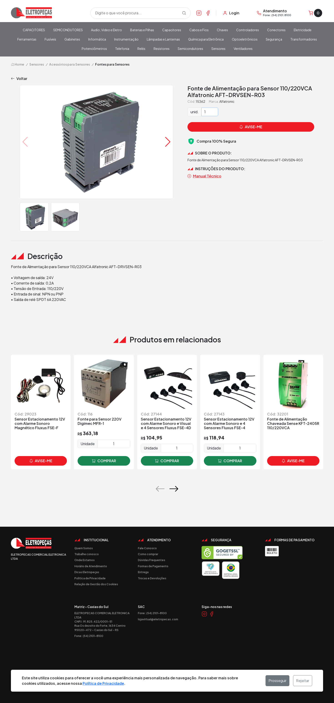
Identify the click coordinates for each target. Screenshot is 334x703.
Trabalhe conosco (86, 554)
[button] (168, 142)
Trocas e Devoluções (152, 578)
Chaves (222, 30)
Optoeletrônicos (245, 39)
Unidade (88, 443)
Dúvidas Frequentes (151, 560)
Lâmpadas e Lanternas (163, 39)
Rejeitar (302, 680)
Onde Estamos (84, 560)
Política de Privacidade (103, 683)
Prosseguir (277, 680)
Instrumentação (126, 39)
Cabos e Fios (199, 30)
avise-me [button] (250, 127)
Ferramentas (26, 39)
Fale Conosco (147, 548)
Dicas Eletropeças (86, 572)
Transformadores (303, 39)
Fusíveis (50, 39)
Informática (97, 39)
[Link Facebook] (208, 12)
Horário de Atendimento (90, 566)
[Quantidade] (209, 112)
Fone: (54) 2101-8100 (88, 636)
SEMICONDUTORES (68, 30)
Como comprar (148, 554)
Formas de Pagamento (153, 566)
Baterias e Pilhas (142, 30)
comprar (104, 461)
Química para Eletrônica (206, 39)
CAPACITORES (34, 30)
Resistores (162, 48)
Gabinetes (72, 39)
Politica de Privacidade (90, 578)
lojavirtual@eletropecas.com (158, 619)
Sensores (218, 48)
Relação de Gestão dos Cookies (96, 584)
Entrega (143, 572)
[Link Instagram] (199, 12)
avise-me (40, 461)
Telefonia (122, 48)
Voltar (19, 78)
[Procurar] (184, 13)
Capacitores (171, 30)
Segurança (274, 39)
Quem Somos (83, 548)
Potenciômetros (94, 48)
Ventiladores (243, 48)
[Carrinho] (315, 13)
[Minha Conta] (231, 13)
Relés (141, 48)
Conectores (276, 30)
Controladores (247, 30)
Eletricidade (302, 30)
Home (17, 64)
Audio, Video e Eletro (106, 30)
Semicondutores (190, 48)
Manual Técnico (204, 176)
